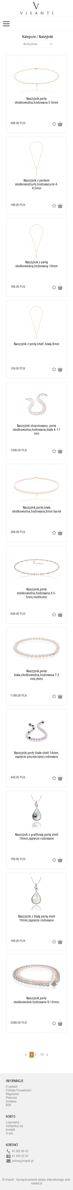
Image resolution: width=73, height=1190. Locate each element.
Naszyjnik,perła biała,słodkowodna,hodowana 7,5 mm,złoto (36, 675)
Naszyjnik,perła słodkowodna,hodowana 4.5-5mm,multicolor (36, 593)
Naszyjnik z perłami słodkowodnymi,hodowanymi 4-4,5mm (36, 184)
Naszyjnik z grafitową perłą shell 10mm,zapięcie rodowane (36, 836)
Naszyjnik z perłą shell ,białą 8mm (36, 344)
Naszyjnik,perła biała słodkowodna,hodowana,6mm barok (36, 509)
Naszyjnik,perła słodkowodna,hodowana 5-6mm (36, 100)
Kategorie (29, 36)
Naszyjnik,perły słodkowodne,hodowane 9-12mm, (37, 1000)
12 (42, 1054)
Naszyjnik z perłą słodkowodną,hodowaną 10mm (36, 264)
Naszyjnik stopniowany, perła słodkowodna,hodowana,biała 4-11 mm (36, 429)
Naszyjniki (46, 36)
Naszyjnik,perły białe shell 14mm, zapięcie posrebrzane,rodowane (36, 755)
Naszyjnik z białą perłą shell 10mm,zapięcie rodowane (36, 918)
